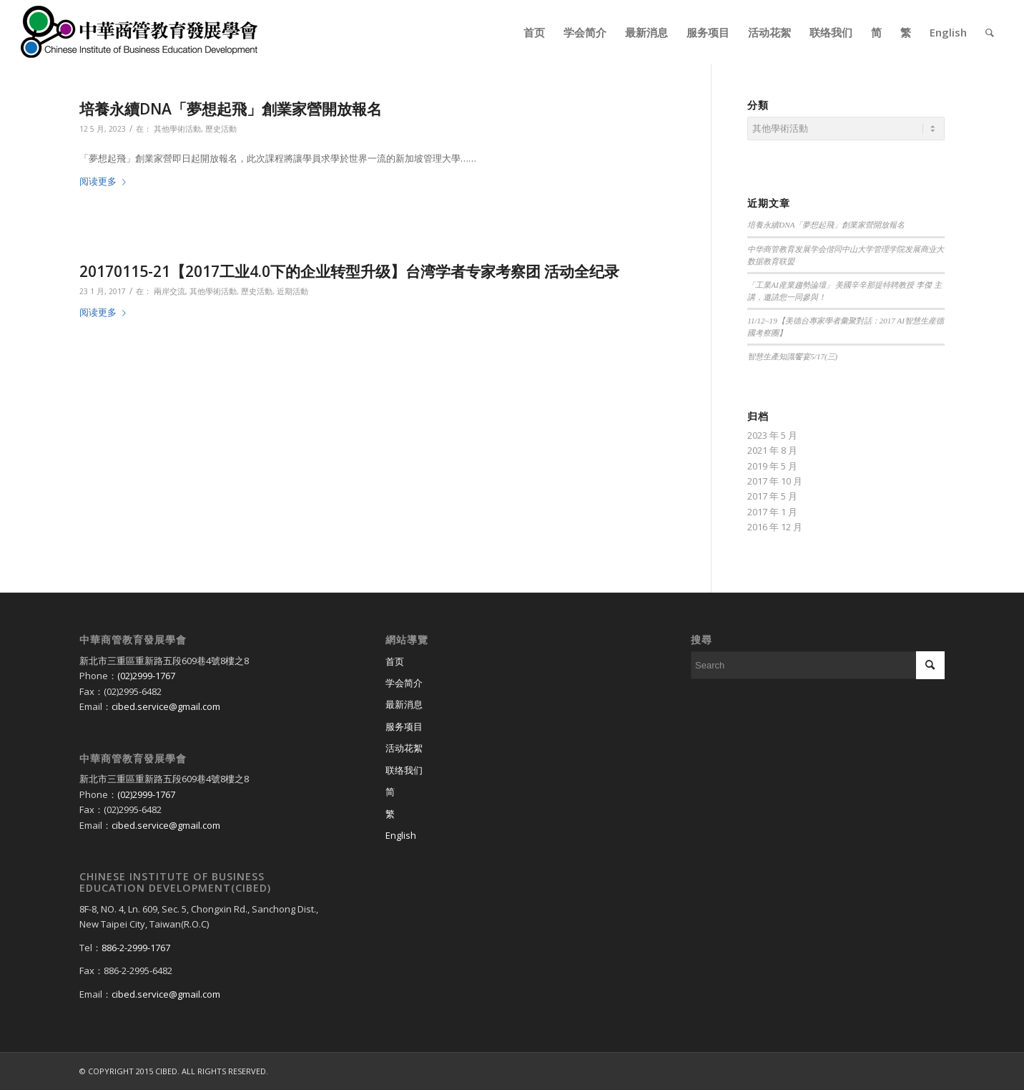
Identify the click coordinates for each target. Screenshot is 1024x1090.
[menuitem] (534, 32)
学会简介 (404, 682)
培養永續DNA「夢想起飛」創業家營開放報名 (230, 109)
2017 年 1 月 (772, 511)
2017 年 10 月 (774, 481)
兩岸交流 (169, 291)
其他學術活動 (177, 129)
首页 (394, 661)
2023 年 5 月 (772, 435)
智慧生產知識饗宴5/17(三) (792, 356)
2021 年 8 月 (772, 450)
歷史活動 (221, 129)
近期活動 (292, 291)
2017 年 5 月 (772, 496)
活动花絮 (404, 747)
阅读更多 (105, 181)
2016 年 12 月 (774, 526)
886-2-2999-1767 (136, 947)
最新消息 (404, 704)
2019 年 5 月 (772, 465)
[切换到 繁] (512, 814)
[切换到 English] (512, 836)
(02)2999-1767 (146, 675)
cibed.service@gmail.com (166, 706)
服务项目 (404, 726)
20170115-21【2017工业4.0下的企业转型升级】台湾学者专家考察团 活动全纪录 (349, 271)
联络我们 (404, 770)
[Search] (989, 32)
